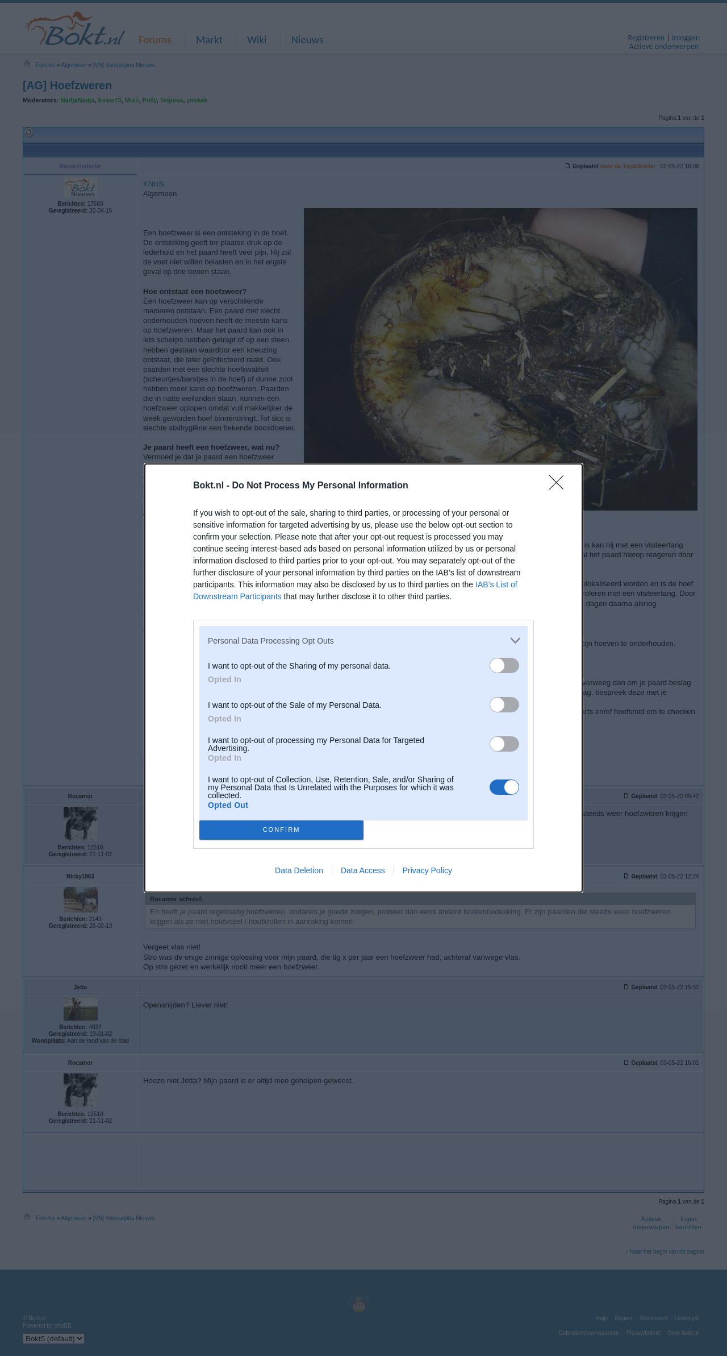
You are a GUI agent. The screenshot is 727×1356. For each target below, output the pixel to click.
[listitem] (363, 640)
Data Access (363, 870)
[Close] (560, 486)
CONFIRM (281, 830)
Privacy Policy (427, 870)
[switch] (504, 665)
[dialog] (363, 678)
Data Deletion (299, 870)
